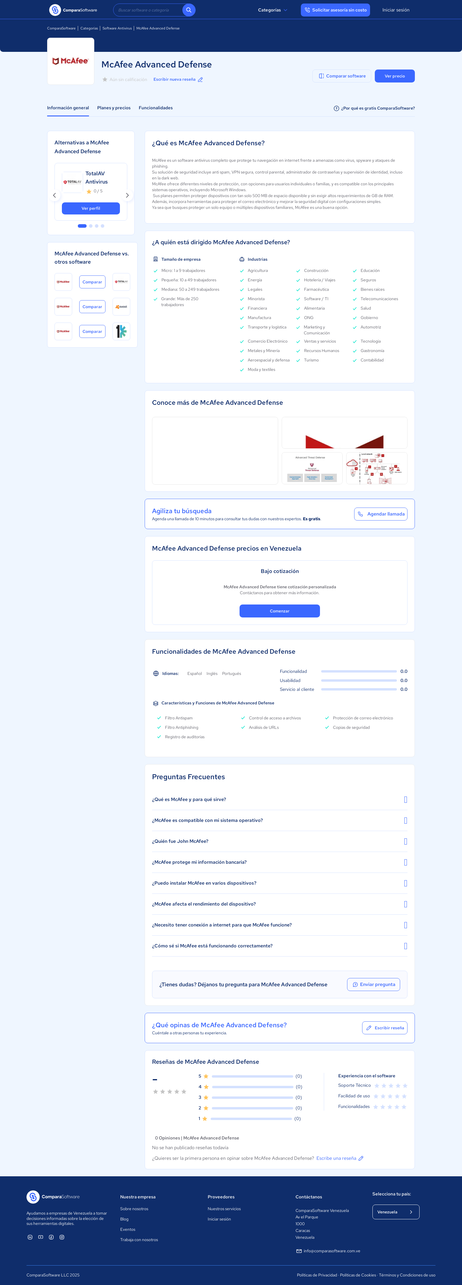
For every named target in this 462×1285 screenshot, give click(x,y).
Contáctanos (309, 1197)
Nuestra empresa (138, 1197)
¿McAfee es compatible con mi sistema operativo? (279, 820)
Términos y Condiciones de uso (407, 1275)
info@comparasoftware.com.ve (328, 1251)
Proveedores (221, 1197)
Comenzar (280, 611)
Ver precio (395, 76)
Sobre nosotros (134, 1208)
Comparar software (342, 76)
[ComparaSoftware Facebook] (51, 1237)
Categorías (273, 10)
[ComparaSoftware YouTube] (40, 1237)
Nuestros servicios (224, 1208)
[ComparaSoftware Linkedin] (30, 1237)
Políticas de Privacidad (317, 1275)
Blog (124, 1219)
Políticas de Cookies (358, 1275)
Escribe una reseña (340, 1158)
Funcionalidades (156, 108)
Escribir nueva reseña (179, 79)
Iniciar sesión (396, 10)
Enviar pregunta (373, 984)
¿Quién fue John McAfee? (279, 841)
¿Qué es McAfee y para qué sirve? (279, 799)
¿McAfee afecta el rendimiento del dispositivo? (279, 904)
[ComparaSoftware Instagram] (61, 1237)
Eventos (127, 1229)
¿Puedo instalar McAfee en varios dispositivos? (279, 883)
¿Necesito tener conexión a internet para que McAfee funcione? (279, 925)
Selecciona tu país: (391, 1194)
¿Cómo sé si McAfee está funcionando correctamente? (279, 946)
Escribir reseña (384, 1027)
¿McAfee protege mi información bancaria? (279, 862)
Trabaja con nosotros (139, 1239)
